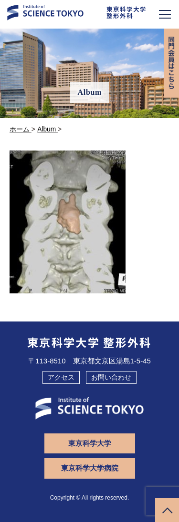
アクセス (61, 377)
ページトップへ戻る (167, 510)
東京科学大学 (89, 443)
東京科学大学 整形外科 (89, 342)
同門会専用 (171, 63)
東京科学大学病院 (89, 468)
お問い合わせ (111, 377)
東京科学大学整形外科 (126, 12)
